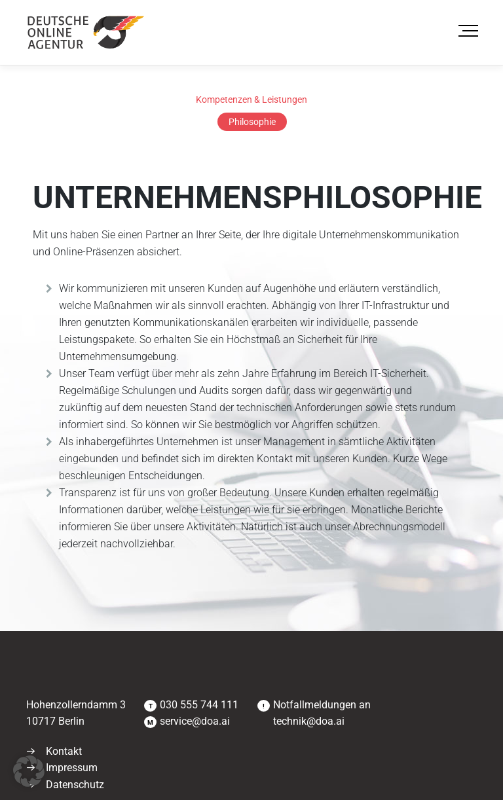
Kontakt (64, 751)
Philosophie (252, 122)
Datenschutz (75, 784)
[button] (29, 771)
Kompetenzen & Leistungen (251, 99)
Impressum (72, 767)
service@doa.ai (195, 721)
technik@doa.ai (309, 721)
